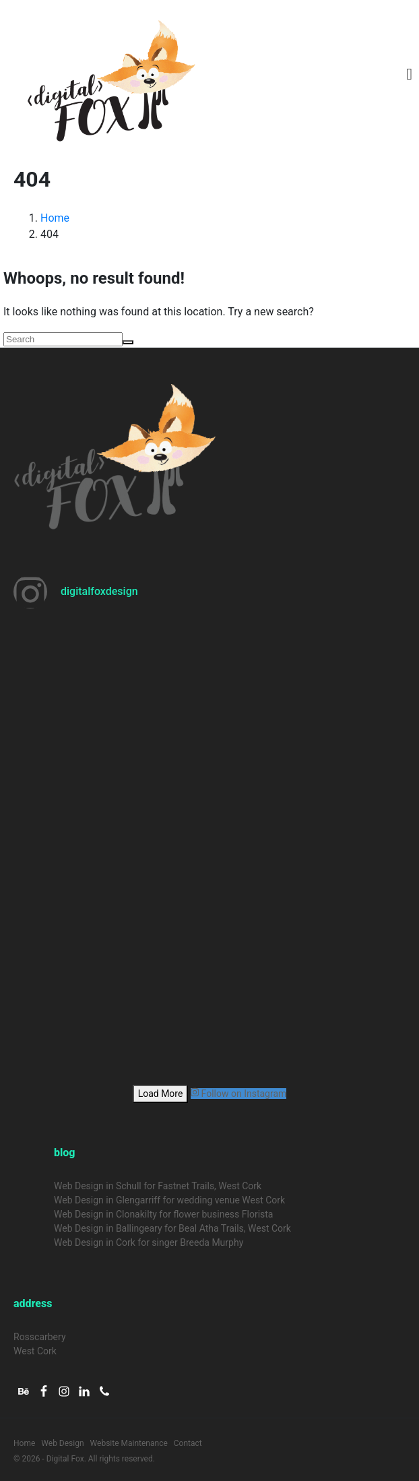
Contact (188, 1443)
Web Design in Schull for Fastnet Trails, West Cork (157, 1185)
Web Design (62, 1443)
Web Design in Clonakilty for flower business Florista (163, 1214)
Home (24, 1443)
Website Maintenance (129, 1443)
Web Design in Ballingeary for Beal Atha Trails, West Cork (172, 1228)
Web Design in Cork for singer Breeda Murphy (148, 1242)
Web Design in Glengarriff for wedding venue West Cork (169, 1200)
